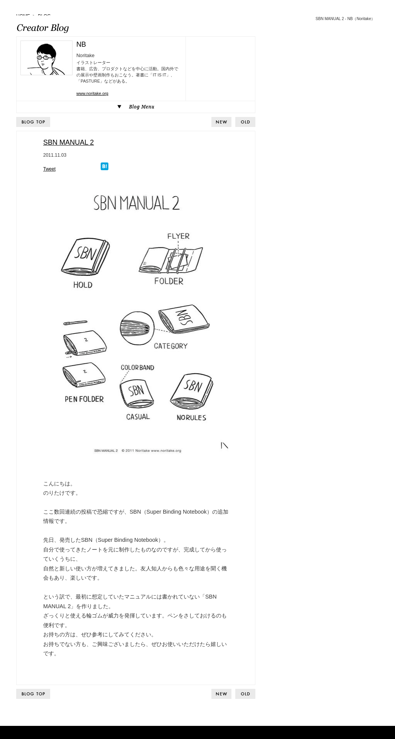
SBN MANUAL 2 (68, 142)
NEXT (245, 122)
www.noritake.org (92, 93)
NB (81, 44)
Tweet (49, 169)
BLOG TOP (33, 122)
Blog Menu (136, 107)
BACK (221, 122)
